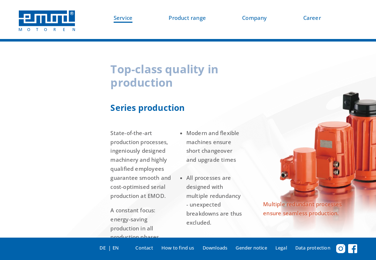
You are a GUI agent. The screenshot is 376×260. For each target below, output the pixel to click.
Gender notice (251, 247)
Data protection (312, 247)
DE (102, 247)
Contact (144, 247)
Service (123, 18)
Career (312, 18)
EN (116, 247)
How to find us (177, 247)
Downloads (215, 247)
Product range (187, 18)
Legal (281, 247)
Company (254, 18)
